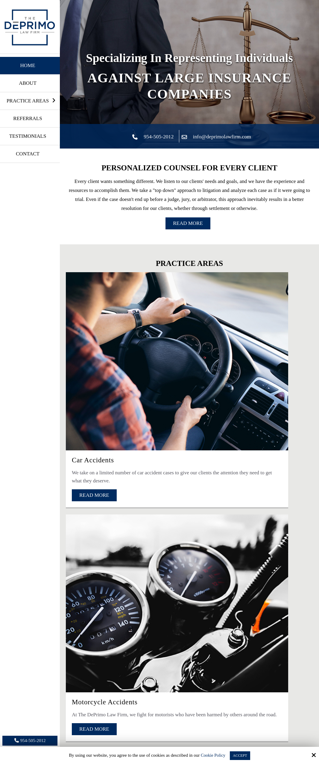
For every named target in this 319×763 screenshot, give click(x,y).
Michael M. (174, 689)
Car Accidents (91, 345)
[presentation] (131, 567)
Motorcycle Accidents (184, 345)
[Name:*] (189, 467)
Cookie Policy (211, 755)
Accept (240, 755)
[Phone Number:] (242, 488)
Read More (188, 223)
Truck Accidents (258, 345)
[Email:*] (137, 488)
